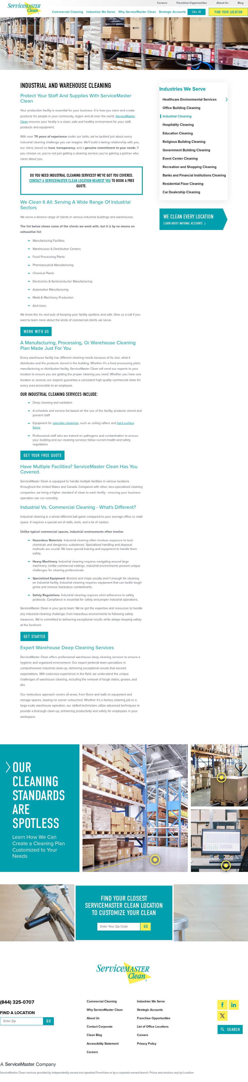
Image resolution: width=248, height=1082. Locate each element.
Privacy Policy (146, 1044)
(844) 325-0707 (17, 1002)
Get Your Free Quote (43, 455)
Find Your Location (228, 12)
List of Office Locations (153, 1026)
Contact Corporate (100, 1026)
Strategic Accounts (172, 12)
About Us (222, 3)
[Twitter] (222, 1016)
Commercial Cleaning (67, 12)
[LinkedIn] (234, 1005)
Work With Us (36, 331)
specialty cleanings (66, 423)
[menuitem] (68, 11)
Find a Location (17, 1012)
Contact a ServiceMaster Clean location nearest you (70, 180)
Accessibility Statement (102, 1044)
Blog (240, 3)
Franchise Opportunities (192, 3)
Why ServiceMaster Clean (137, 12)
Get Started (34, 636)
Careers (162, 3)
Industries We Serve (100, 12)
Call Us (196, 12)
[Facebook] (222, 1005)
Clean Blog (94, 1035)
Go (146, 926)
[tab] (226, 99)
